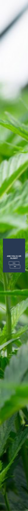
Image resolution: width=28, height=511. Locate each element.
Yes (14, 263)
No (15, 266)
